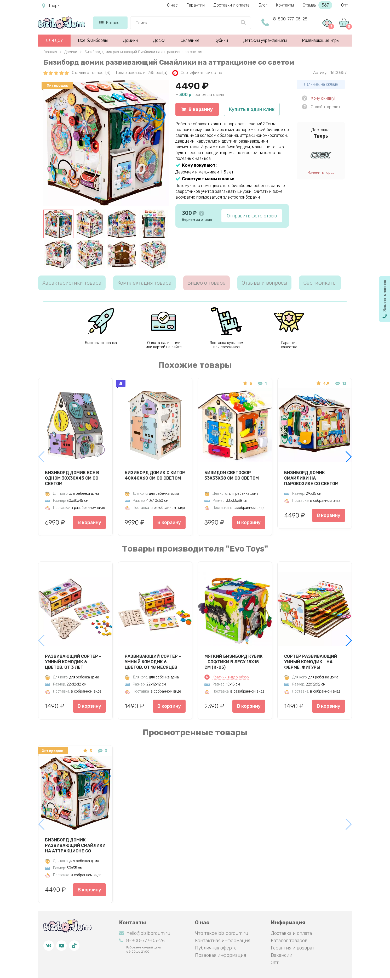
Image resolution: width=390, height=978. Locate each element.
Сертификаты (320, 283)
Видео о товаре (206, 283)
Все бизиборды (93, 40)
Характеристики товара (71, 283)
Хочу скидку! (323, 98)
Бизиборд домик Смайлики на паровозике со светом (311, 478)
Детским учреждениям (265, 40)
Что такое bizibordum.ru (221, 933)
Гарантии (196, 5)
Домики (130, 40)
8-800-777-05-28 (290, 18)
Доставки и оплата (232, 5)
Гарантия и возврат (292, 948)
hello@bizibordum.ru (144, 933)
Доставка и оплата (291, 933)
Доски (159, 40)
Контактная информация (222, 940)
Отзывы (317, 5)
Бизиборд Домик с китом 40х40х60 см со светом (155, 475)
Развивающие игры (320, 40)
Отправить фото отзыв (252, 216)
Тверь (50, 5)
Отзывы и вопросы (264, 283)
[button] (348, 457)
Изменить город (320, 172)
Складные (190, 40)
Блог (263, 5)
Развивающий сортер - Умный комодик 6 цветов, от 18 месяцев (153, 662)
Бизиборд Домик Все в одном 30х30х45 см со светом (72, 478)
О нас (172, 5)
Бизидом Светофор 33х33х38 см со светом (231, 475)
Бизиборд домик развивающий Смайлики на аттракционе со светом (75, 845)
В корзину (197, 109)
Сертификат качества (197, 73)
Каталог (110, 22)
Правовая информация (220, 955)
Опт (344, 5)
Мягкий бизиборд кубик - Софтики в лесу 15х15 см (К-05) (233, 662)
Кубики (221, 40)
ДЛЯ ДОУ (54, 40)
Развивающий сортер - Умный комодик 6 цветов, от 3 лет (73, 662)
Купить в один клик (251, 109)
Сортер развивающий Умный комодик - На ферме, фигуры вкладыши (310, 662)
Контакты (285, 5)
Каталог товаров (289, 940)
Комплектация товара (144, 283)
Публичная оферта (216, 948)
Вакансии (281, 955)
